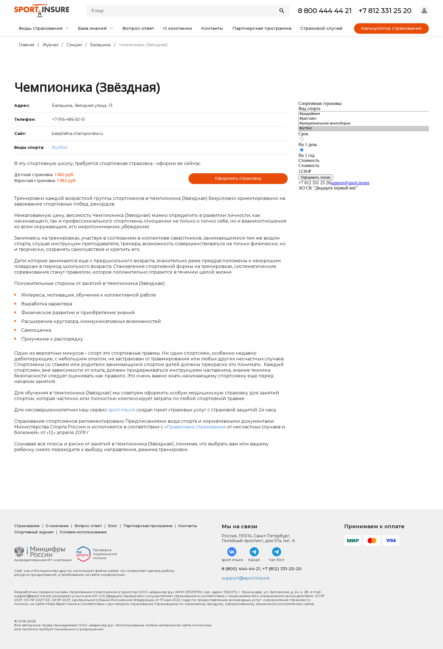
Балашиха (100, 45)
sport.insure (121, 410)
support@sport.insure (247, 578)
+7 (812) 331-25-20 (282, 568)
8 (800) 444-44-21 (241, 568)
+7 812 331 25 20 (385, 11)
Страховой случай (321, 28)
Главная (26, 45)
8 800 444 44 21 (325, 11)
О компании (177, 28)
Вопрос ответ (88, 525)
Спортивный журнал (34, 532)
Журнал (50, 45)
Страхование (27, 525)
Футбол (59, 147)
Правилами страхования (196, 427)
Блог (112, 525)
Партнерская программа (261, 28)
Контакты (212, 28)
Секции (74, 45)
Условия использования (83, 532)
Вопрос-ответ (138, 28)
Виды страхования (44, 28)
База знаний (95, 28)
